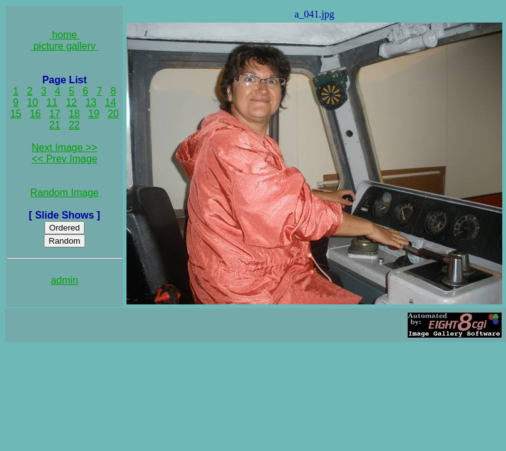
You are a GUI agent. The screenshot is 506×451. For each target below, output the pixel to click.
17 (55, 113)
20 (113, 113)
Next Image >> (65, 147)
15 (15, 113)
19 (94, 113)
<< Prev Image (65, 158)
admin (64, 280)
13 (90, 102)
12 (71, 102)
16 (35, 113)
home (64, 34)
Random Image (64, 192)
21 (55, 125)
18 (74, 113)
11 (52, 102)
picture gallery (65, 46)
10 (32, 102)
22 (74, 125)
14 (110, 102)
